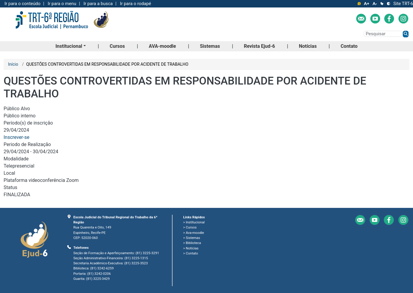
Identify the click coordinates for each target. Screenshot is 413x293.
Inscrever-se (16, 137)
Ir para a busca (98, 3)
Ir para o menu (62, 3)
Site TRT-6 (403, 3)
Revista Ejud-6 (259, 46)
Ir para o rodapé (135, 3)
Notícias (307, 46)
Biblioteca (193, 243)
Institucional (68, 46)
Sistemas (210, 46)
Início (13, 64)
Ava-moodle (195, 233)
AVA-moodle (162, 46)
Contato (349, 46)
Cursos (117, 46)
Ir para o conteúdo (22, 3)
